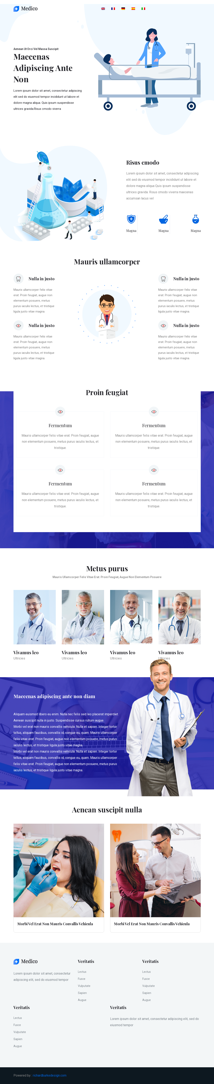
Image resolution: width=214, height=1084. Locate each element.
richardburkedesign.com (49, 1075)
